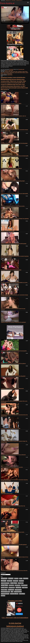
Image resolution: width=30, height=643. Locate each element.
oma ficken (13, 0)
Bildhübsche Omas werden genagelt (7, 231)
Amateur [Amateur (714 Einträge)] (9, 77)
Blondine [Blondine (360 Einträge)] (22, 77)
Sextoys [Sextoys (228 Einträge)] (6, 89)
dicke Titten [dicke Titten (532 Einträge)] (9, 81)
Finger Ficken (24, 71)
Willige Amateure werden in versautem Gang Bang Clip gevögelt (13, 180)
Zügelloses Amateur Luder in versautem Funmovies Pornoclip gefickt (14, 350)
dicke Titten (10, 71)
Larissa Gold (10, 70)
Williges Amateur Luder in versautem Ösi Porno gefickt (11, 103)
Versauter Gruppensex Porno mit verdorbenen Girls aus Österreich (13, 454)
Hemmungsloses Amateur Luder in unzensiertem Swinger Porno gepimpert (15, 218)
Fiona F (6, 70)
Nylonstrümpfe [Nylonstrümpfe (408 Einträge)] (12, 87)
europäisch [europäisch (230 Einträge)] (9, 82)
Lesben (15, 72)
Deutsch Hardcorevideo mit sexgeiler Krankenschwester (11, 168)
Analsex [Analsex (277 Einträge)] (15, 77)
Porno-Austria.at (7, 3)
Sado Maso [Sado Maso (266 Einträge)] (22, 593)
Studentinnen (9, 73)
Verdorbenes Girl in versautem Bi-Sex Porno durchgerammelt (12, 388)
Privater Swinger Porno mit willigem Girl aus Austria (10, 428)
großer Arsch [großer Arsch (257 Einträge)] (21, 82)
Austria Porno (9, 74)
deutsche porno (19, 0)
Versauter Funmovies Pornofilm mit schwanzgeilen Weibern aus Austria (14, 282)
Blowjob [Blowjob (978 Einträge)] (3, 79)
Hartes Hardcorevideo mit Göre (6, 493)
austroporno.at (8, 0)
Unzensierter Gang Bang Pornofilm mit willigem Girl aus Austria (12, 206)
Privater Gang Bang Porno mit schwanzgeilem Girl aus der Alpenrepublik (14, 193)
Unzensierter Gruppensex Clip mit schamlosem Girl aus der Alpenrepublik (14, 155)
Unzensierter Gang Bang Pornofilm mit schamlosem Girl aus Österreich (14, 570)
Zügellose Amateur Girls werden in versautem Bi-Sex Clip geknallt (13, 376)
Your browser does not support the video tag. (15, 15)
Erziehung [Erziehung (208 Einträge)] (3, 82)
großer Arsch (3, 72)
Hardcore (7, 72)
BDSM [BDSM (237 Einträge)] (18, 77)
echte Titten (15, 71)
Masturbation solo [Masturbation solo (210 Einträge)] (18, 86)
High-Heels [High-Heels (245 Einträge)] (15, 84)
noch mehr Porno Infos (5, 67)
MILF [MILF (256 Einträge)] (24, 86)
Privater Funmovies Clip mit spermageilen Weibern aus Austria (12, 532)
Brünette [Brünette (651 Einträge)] (8, 79)
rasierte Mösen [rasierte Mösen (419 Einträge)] (21, 87)
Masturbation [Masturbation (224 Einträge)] (10, 86)
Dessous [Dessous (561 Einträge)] (14, 79)
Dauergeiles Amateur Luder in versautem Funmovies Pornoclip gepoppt (14, 143)
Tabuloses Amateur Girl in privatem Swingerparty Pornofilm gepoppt (13, 243)
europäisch (20, 71)
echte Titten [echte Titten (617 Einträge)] (22, 81)
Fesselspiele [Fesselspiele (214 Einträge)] (15, 82)
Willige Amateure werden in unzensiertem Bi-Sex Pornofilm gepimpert (14, 544)
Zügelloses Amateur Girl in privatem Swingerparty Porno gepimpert (13, 322)
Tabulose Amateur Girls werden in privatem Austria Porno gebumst (13, 363)
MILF (18, 72)
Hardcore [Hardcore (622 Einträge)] (10, 84)
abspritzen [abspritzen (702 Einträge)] (4, 77)
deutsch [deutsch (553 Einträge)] (19, 79)
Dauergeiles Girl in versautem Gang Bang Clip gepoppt (11, 269)
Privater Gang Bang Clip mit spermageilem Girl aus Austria (12, 467)
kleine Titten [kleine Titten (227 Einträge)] (22, 84)
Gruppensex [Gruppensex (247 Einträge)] (4, 84)
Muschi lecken (22, 72)
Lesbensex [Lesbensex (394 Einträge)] (4, 86)
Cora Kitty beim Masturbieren (6, 519)
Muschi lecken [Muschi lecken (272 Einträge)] (4, 87)
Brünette (6, 71)
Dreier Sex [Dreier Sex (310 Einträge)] (16, 81)
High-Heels (12, 72)
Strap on (5, 73)
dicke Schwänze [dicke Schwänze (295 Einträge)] (5, 583)
